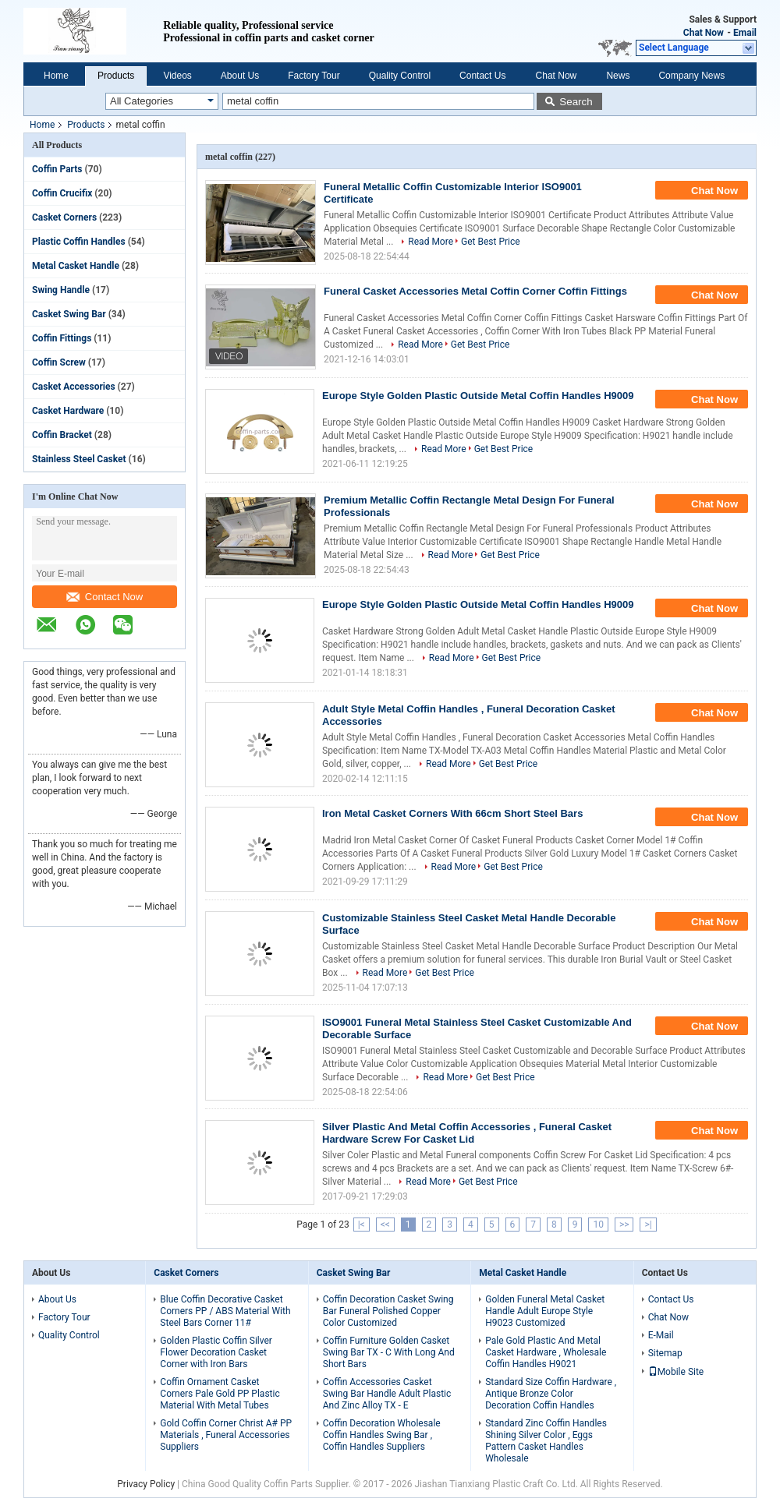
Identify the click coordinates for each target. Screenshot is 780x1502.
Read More (430, 241)
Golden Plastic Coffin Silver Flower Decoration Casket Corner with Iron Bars (216, 1352)
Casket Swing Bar (69, 314)
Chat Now (703, 32)
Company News (691, 75)
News (617, 75)
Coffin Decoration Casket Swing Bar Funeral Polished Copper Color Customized (388, 1311)
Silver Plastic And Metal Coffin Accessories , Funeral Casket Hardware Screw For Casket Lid (467, 1133)
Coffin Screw (59, 362)
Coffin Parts (57, 169)
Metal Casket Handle (75, 265)
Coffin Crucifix (62, 193)
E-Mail (661, 1335)
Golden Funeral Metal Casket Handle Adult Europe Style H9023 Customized (544, 1311)
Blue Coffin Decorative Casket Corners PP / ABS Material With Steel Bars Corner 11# (225, 1311)
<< (385, 1224)
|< (361, 1224)
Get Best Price (490, 241)
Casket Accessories (73, 386)
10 (598, 1224)
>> (624, 1224)
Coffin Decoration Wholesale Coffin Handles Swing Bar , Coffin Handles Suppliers (382, 1435)
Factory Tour (313, 75)
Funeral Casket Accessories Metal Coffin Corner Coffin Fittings (475, 291)
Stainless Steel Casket (79, 459)
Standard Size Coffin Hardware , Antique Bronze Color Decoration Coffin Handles (550, 1394)
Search (575, 102)
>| (647, 1224)
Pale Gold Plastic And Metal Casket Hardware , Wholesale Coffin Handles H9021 (545, 1352)
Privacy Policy (146, 1484)
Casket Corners (64, 217)
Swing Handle (61, 289)
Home (56, 75)
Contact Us (482, 75)
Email (745, 32)
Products (116, 75)
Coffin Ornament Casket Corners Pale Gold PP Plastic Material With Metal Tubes (219, 1394)
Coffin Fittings (61, 338)
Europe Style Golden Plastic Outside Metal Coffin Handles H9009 (477, 395)
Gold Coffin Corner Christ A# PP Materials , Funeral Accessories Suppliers (226, 1435)
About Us (240, 75)
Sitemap (665, 1353)
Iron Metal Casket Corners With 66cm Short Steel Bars (452, 813)
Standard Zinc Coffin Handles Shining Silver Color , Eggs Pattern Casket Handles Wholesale (546, 1441)
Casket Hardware (68, 410)
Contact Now (104, 597)
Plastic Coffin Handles (79, 241)
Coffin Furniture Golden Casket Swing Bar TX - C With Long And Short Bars (389, 1352)
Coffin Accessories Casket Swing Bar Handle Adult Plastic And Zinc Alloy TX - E (387, 1394)
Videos (177, 75)
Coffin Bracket (62, 434)
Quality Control (400, 75)
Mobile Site (676, 1371)
